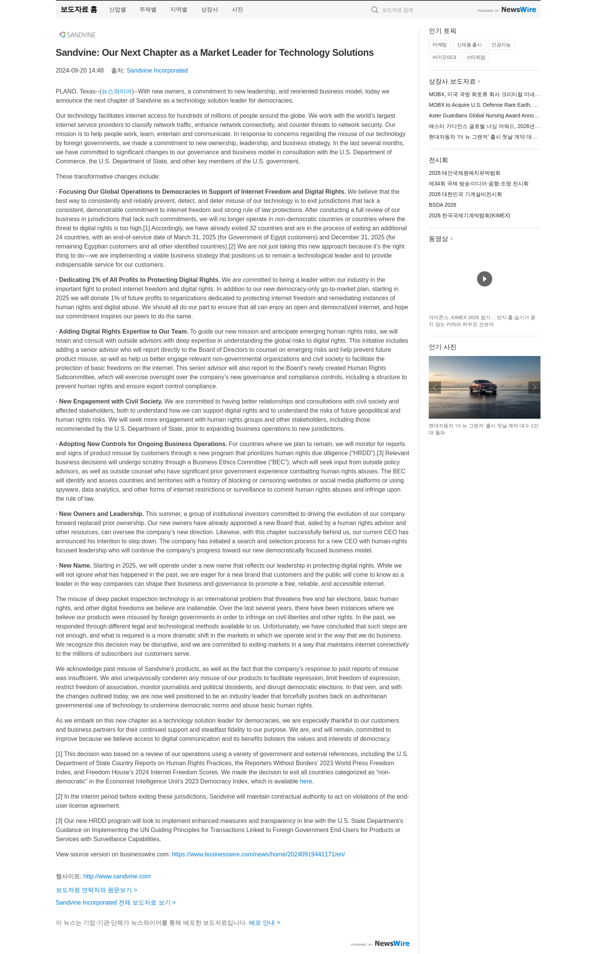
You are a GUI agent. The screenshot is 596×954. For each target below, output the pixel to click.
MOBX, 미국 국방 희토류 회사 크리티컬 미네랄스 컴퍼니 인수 (502, 94)
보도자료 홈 (78, 9)
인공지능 (500, 44)
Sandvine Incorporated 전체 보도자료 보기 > (116, 902)
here (306, 781)
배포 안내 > (264, 922)
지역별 (178, 9)
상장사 (209, 9)
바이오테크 (445, 57)
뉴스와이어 (116, 91)
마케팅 (440, 44)
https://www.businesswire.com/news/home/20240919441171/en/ (258, 854)
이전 (435, 387)
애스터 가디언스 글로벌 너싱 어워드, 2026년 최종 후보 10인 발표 (506, 126)
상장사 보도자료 (452, 81)
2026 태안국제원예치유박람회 (465, 173)
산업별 (117, 9)
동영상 (438, 238)
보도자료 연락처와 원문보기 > (97, 890)
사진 (237, 9)
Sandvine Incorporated (157, 70)
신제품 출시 (469, 44)
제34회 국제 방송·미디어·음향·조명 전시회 (479, 183)
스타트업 (475, 57)
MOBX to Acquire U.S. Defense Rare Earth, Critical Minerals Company (512, 105)
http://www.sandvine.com (117, 876)
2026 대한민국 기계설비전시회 (465, 194)
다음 (534, 387)
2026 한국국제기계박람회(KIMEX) (469, 215)
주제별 (148, 9)
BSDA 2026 (442, 205)
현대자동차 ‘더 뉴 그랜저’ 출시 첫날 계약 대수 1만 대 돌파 (497, 137)
